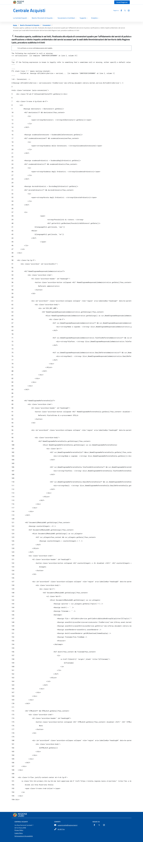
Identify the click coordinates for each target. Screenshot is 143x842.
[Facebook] (120, 10)
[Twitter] (124, 10)
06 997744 (61, 829)
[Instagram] (128, 10)
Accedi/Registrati (122, 2)
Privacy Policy (19, 830)
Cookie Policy (19, 833)
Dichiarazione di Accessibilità (24, 836)
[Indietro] (13, 36)
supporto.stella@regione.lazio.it (67, 825)
